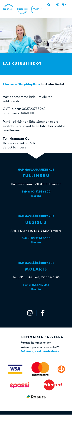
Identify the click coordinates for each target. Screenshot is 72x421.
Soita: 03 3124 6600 (36, 191)
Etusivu (8, 84)
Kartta (36, 196)
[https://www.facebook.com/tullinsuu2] (42, 313)
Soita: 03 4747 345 (36, 285)
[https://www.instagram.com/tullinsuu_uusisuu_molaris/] (30, 313)
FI (63, 4)
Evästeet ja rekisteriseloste (40, 351)
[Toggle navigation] (63, 13)
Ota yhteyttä (27, 84)
